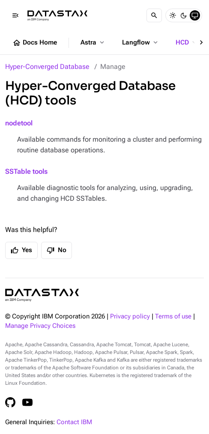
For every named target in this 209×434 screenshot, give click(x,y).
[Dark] (184, 15)
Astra (93, 42)
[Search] (154, 15)
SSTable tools (26, 171)
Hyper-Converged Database (47, 66)
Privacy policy (130, 316)
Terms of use (173, 316)
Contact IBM (74, 422)
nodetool (19, 123)
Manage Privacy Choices (40, 326)
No (56, 250)
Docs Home (34, 43)
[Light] (172, 15)
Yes (21, 250)
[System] (195, 15)
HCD (187, 42)
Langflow (140, 42)
